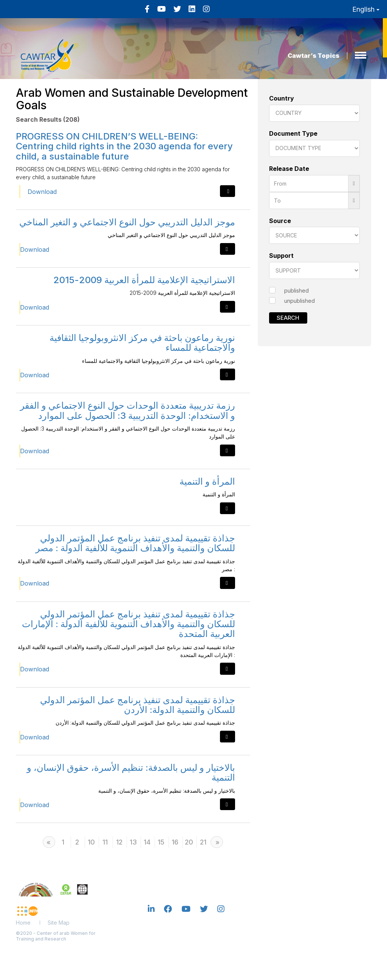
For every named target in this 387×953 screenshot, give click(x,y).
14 (147, 842)
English (365, 9)
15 (161, 842)
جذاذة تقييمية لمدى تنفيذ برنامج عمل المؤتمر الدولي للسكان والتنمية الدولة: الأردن (137, 704)
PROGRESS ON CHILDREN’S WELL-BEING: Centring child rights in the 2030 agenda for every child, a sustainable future (124, 146)
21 (203, 842)
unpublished (299, 301)
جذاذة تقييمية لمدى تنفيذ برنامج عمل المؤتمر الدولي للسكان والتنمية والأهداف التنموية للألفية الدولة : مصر (135, 543)
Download (42, 191)
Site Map (59, 922)
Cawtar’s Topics (313, 55)
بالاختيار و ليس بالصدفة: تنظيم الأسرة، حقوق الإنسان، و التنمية (131, 772)
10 (91, 842)
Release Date (289, 168)
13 (133, 842)
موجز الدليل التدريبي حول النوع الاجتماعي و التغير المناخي (127, 222)
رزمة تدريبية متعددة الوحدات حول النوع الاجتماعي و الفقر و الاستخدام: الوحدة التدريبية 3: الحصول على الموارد (127, 410)
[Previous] (49, 842)
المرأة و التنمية (207, 481)
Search (288, 317)
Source (280, 221)
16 (175, 842)
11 (105, 842)
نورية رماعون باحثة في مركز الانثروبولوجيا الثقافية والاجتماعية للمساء (142, 342)
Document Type (293, 133)
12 (119, 842)
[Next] (217, 842)
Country (281, 98)
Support (281, 255)
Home (23, 922)
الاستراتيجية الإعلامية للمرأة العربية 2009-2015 (144, 279)
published (296, 290)
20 (189, 842)
